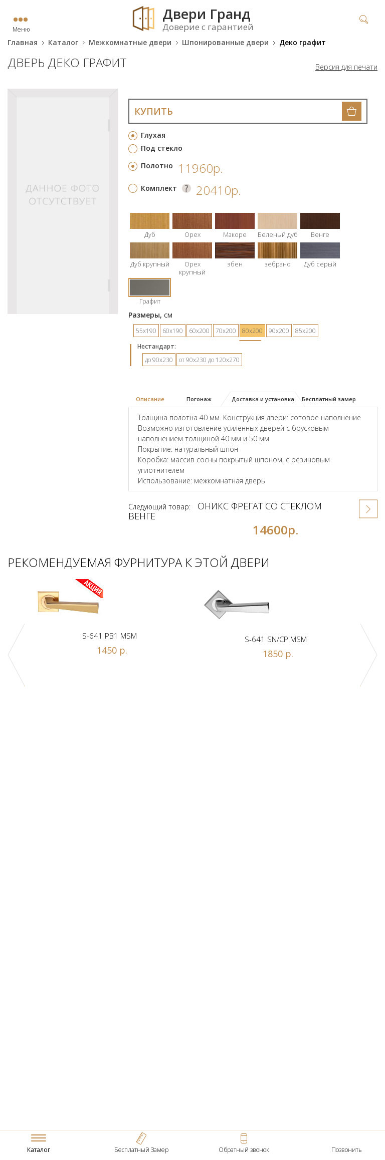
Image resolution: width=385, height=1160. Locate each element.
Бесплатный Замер (141, 1149)
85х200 (305, 331)
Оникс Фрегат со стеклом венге (225, 511)
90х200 (279, 331)
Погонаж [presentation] (199, 399)
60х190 (172, 331)
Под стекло (161, 148)
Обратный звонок (244, 1149)
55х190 (146, 331)
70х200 (226, 331)
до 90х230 (159, 360)
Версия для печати (346, 67)
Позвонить (346, 1149)
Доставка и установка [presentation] (263, 399)
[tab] (154, 399)
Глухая (153, 135)
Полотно (157, 165)
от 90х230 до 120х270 (209, 360)
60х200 (199, 331)
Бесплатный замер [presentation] (329, 399)
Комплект (159, 188)
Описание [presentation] (150, 399)
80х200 (252, 331)
